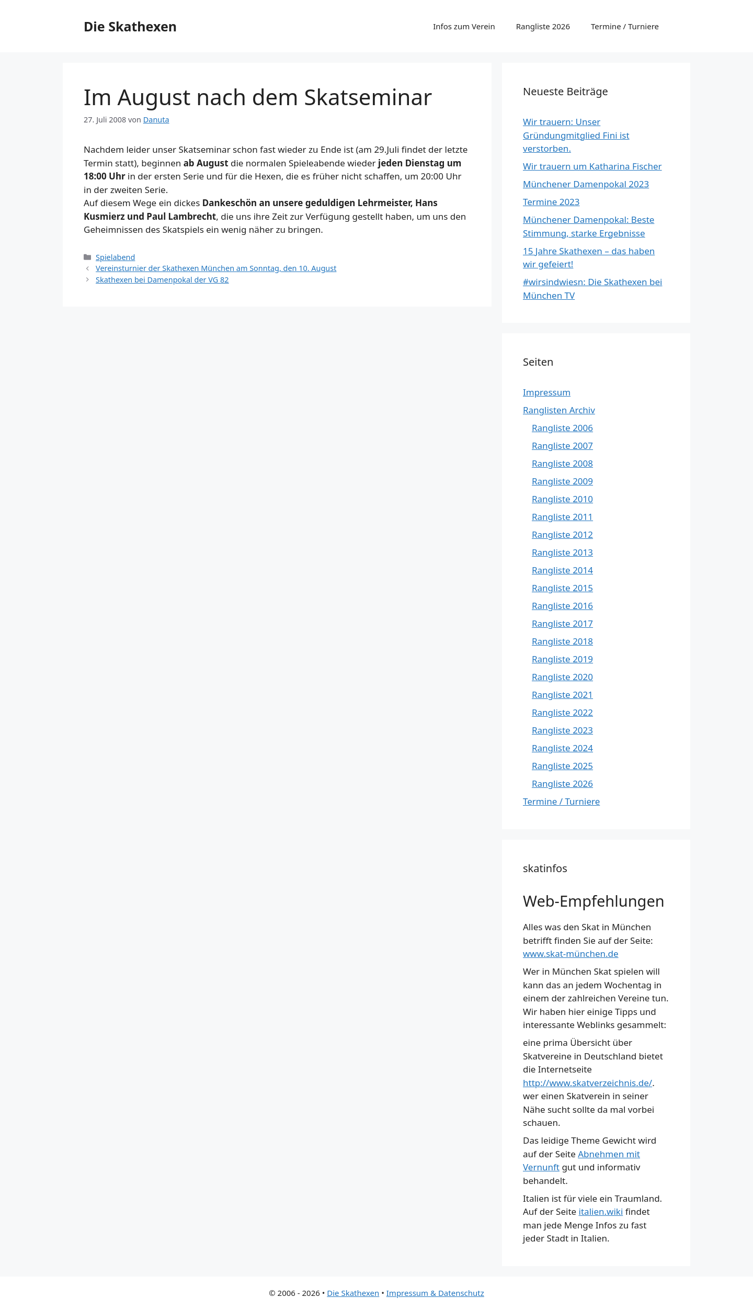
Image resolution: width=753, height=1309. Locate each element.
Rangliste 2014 (562, 570)
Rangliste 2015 (562, 588)
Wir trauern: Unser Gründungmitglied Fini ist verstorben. (576, 135)
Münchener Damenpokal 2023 (586, 184)
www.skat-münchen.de (571, 953)
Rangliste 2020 (562, 677)
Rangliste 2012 (562, 534)
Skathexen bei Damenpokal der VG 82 (162, 280)
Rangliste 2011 (562, 517)
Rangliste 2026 (543, 26)
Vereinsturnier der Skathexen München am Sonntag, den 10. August (216, 268)
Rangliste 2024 (562, 748)
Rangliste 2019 (562, 659)
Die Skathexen (130, 26)
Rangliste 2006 (562, 428)
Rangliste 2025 (562, 766)
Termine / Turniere (625, 26)
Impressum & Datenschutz (435, 1293)
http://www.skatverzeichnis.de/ (587, 1083)
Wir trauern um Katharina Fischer (592, 166)
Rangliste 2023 (562, 730)
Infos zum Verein (464, 26)
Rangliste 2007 (562, 445)
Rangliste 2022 (562, 712)
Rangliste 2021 (562, 695)
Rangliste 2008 (562, 463)
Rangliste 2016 (562, 606)
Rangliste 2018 (562, 641)
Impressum (547, 392)
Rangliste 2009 (562, 481)
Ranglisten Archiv (559, 410)
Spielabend (115, 257)
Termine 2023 (551, 202)
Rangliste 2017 (562, 623)
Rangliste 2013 (562, 552)
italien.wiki (601, 1211)
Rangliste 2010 (562, 499)
